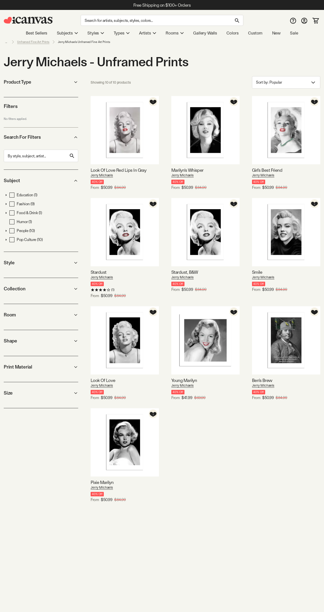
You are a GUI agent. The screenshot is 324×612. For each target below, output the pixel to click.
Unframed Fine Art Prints (33, 42)
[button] (6, 195)
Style (41, 263)
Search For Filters (41, 137)
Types (122, 33)
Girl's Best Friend (267, 170)
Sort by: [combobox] (286, 82)
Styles (95, 33)
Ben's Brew (262, 380)
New (276, 33)
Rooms (175, 33)
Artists (147, 33)
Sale (294, 33)
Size (41, 393)
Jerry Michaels (102, 175)
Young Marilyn (184, 380)
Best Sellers (36, 33)
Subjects (67, 33)
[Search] (162, 20)
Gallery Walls (205, 33)
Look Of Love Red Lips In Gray (118, 170)
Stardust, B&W (184, 272)
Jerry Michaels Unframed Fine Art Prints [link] (84, 42)
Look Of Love (103, 380)
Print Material (41, 367)
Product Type (41, 82)
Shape (41, 341)
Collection (41, 289)
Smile (257, 272)
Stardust (99, 272)
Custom (255, 33)
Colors (232, 33)
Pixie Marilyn (102, 482)
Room (41, 315)
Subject (41, 180)
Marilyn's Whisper (187, 170)
